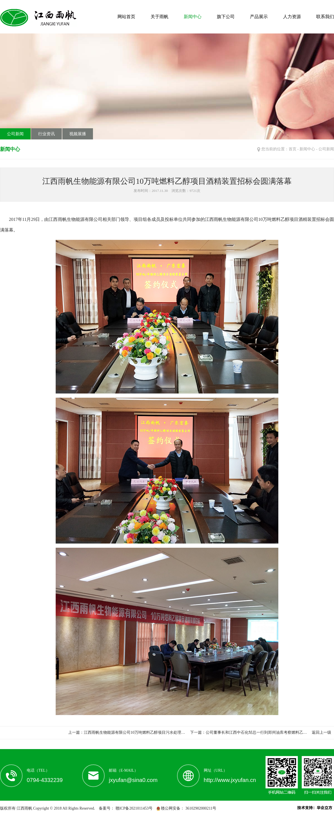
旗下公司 (226, 16)
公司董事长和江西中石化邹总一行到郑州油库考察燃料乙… (256, 732)
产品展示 (259, 16)
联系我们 (325, 16)
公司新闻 (15, 134)
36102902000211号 (200, 808)
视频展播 (77, 134)
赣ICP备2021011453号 (133, 808)
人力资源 (292, 16)
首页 (292, 149)
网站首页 (126, 16)
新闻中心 (193, 16)
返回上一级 (321, 732)
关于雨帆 (159, 16)
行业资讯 (46, 134)
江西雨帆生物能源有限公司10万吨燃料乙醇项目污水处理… (134, 732)
